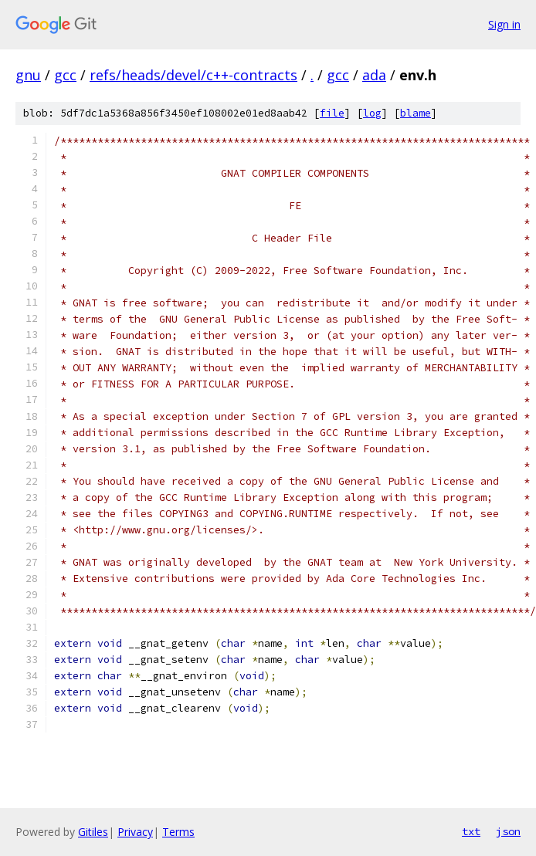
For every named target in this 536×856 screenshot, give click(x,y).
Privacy (135, 831)
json (508, 831)
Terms (178, 831)
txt (471, 831)
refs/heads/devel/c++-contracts (193, 75)
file (332, 113)
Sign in (504, 24)
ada (374, 75)
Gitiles (93, 831)
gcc (65, 75)
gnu (28, 75)
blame (415, 113)
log (372, 113)
